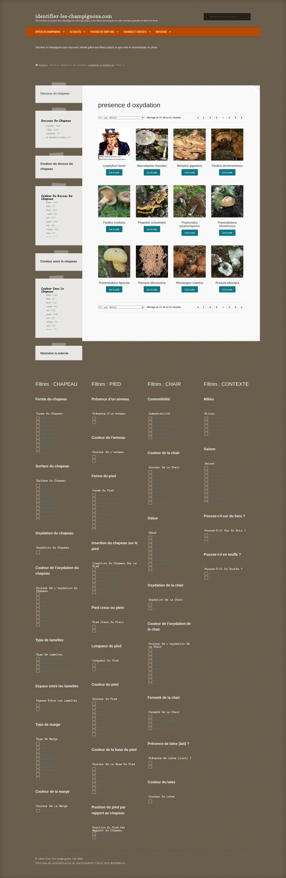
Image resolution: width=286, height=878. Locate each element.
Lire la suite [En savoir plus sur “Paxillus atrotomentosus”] (227, 172)
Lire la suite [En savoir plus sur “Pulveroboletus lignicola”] (114, 289)
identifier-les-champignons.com (73, 16)
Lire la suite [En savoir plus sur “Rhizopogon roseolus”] (190, 289)
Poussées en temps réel (102, 32)
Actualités (75, 32)
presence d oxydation (101, 65)
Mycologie (161, 32)
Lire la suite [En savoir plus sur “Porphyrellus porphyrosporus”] (190, 232)
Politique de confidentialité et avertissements (64, 863)
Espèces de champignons (47, 32)
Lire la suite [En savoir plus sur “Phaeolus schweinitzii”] (152, 229)
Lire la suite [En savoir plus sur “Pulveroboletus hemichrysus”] (227, 232)
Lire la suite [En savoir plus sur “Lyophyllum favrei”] (114, 172)
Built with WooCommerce (111, 863)
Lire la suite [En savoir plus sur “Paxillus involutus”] (114, 229)
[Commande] (121, 117)
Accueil (43, 65)
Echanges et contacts (135, 32)
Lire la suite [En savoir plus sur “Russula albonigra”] (227, 289)
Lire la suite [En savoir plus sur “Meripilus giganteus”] (190, 172)
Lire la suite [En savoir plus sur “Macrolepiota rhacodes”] (152, 172)
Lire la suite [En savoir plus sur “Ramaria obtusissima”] (152, 289)
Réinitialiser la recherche (54, 353)
